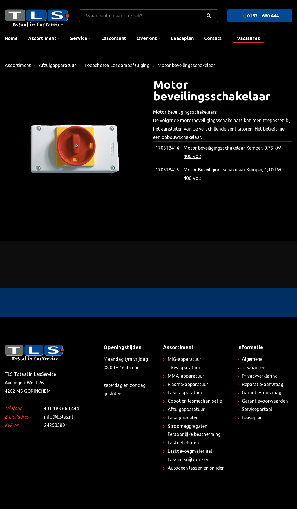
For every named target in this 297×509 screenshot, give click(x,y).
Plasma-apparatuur (188, 384)
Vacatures (248, 38)
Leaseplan (182, 38)
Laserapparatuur (185, 392)
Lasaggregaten (183, 417)
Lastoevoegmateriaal (190, 451)
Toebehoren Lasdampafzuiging (116, 65)
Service (78, 38)
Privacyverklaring (260, 375)
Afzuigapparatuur (57, 65)
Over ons (147, 38)
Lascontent (113, 38)
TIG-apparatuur (184, 367)
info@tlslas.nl (58, 416)
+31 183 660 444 (61, 408)
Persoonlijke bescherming (194, 434)
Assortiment (42, 38)
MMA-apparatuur (186, 375)
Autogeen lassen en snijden (196, 467)
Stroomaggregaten (187, 426)
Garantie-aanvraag (261, 392)
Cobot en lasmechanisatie (195, 400)
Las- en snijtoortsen (188, 459)
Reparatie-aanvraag (262, 384)
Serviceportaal (257, 409)
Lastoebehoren (183, 442)
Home (11, 38)
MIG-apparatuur (184, 359)
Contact (213, 38)
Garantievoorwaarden (265, 400)
